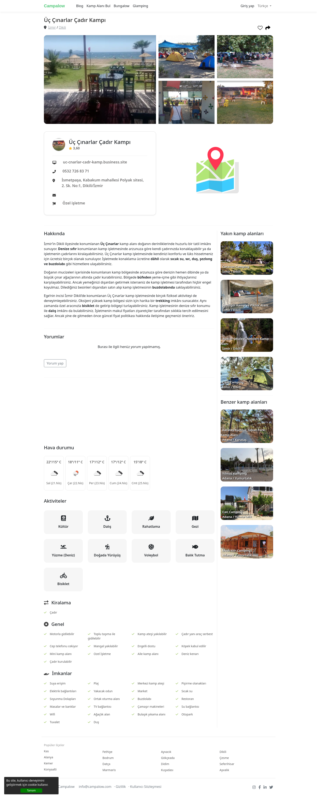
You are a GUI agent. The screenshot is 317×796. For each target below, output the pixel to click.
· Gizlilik (120, 786)
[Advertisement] (129, 410)
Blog (79, 6)
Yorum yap (55, 363)
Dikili (62, 27)
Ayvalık (224, 770)
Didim (165, 764)
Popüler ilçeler (54, 745)
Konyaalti (50, 769)
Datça (106, 764)
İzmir (52, 27)
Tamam (31, 790)
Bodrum (108, 758)
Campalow (54, 6)
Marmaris (109, 770)
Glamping (140, 6)
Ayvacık (166, 752)
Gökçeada (168, 758)
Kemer (48, 763)
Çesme (224, 758)
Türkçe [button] (263, 6)
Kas (46, 751)
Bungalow (121, 6)
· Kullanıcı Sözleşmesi (144, 786)
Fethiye (107, 752)
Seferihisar (227, 764)
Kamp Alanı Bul (98, 6)
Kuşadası (167, 770)
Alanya (48, 757)
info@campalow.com (95, 786)
